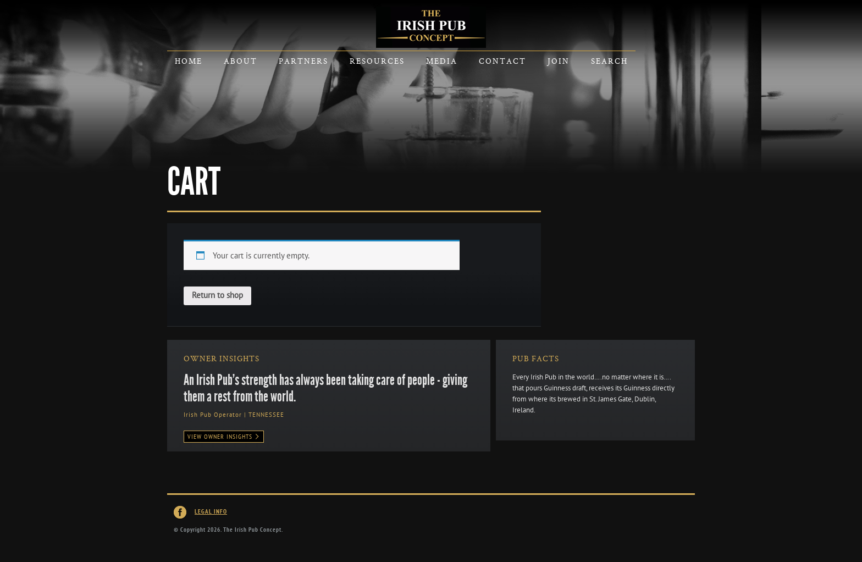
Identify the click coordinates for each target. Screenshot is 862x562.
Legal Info (211, 511)
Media (441, 61)
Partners (303, 61)
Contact (502, 61)
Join (559, 61)
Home (188, 61)
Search (609, 61)
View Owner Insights (223, 436)
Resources (377, 61)
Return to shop (217, 295)
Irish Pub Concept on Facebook (180, 512)
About (240, 61)
